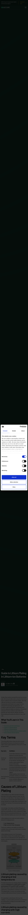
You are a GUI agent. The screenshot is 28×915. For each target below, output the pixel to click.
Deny (14, 487)
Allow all (14, 477)
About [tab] (23, 430)
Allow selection (14, 482)
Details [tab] (14, 430)
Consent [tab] (5, 430)
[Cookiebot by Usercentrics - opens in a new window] (20, 427)
